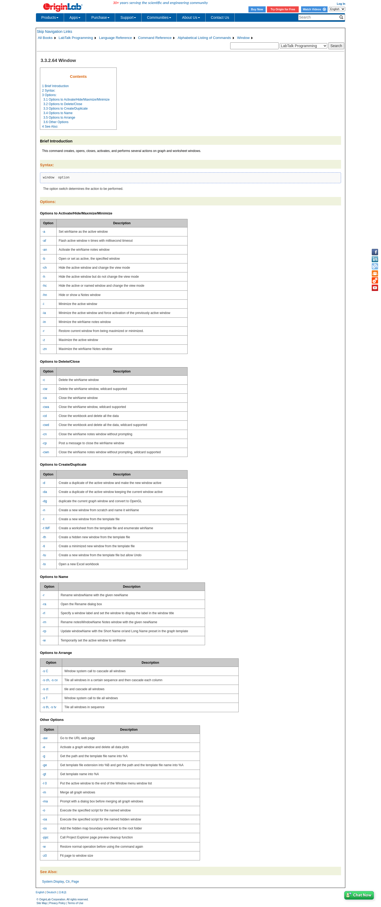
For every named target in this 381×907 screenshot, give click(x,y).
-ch (44, 268)
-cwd (45, 425)
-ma (45, 801)
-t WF (46, 528)
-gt (44, 774)
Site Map (42, 903)
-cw (44, 389)
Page (75, 881)
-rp (44, 631)
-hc (44, 286)
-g (43, 756)
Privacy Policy (57, 903)
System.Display (53, 881)
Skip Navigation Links (54, 31)
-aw (44, 738)
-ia (44, 313)
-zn (44, 349)
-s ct (45, 689)
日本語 (62, 892)
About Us (191, 17)
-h (43, 277)
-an (44, 250)
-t (43, 519)
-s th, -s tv (49, 707)
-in (44, 322)
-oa (44, 819)
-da (44, 492)
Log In (341, 3)
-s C (45, 671)
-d (43, 483)
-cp (44, 443)
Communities (159, 17)
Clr (68, 881)
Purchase (100, 17)
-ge (44, 765)
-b (43, 259)
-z (43, 340)
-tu (44, 555)
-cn (44, 434)
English (40, 892)
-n (43, 510)
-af (44, 241)
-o (43, 810)
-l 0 (44, 783)
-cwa (45, 407)
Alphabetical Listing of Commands (204, 38)
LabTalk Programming (76, 38)
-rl (43, 613)
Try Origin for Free (283, 9)
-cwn (45, 452)
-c (43, 380)
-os (44, 828)
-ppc (45, 837)
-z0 (44, 855)
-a (43, 232)
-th (44, 537)
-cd (44, 416)
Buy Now (257, 9)
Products (49, 17)
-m (44, 792)
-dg (44, 501)
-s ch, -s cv (50, 680)
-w (44, 640)
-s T (45, 698)
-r (43, 331)
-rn (44, 622)
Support (128, 17)
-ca (44, 398)
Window (243, 38)
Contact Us (220, 17)
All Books (45, 38)
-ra (44, 604)
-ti (43, 546)
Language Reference (115, 38)
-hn (44, 295)
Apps (74, 17)
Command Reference (155, 38)
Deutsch (51, 892)
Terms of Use (75, 903)
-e (43, 747)
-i (43, 304)
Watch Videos (314, 9)
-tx (44, 564)
